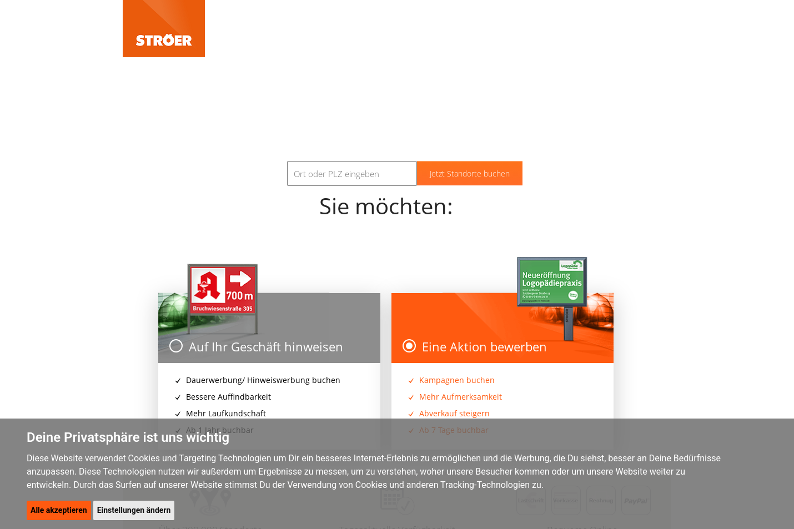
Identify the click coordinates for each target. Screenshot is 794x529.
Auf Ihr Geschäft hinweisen (256, 346)
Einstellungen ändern (134, 510)
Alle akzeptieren (59, 510)
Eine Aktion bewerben (475, 346)
